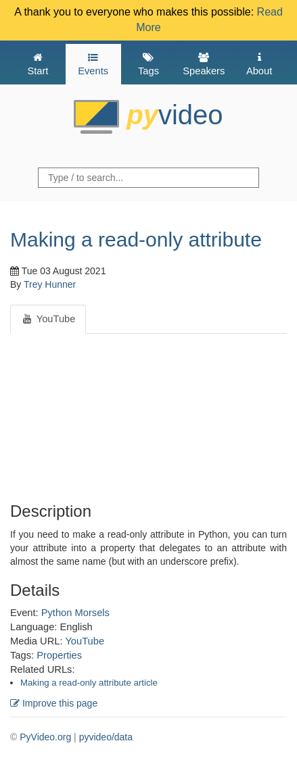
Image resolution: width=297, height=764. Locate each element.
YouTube (84, 641)
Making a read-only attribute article (89, 683)
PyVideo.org (45, 737)
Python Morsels (75, 612)
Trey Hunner (50, 284)
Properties (59, 655)
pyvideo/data (106, 737)
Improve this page (53, 703)
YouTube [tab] (48, 318)
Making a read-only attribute (136, 239)
